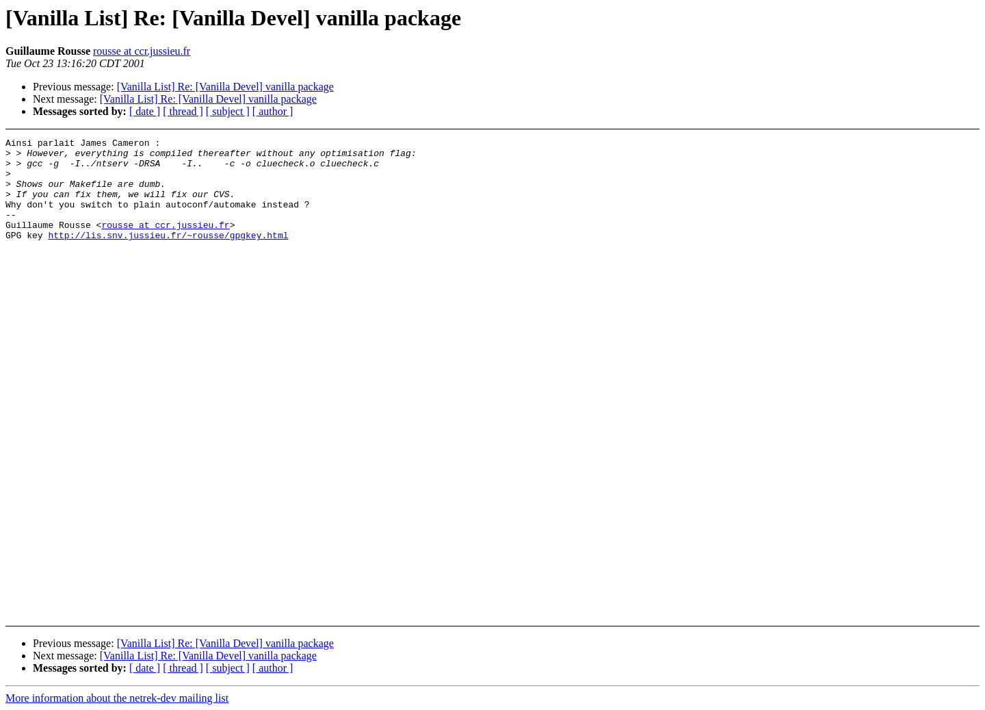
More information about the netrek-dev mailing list (116, 698)
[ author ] (272, 111)
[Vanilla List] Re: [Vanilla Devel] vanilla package (225, 86)
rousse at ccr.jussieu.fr (141, 51)
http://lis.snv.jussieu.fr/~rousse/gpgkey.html (168, 255)
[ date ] (144, 111)
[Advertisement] (876, 172)
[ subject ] (228, 111)
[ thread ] (183, 111)
